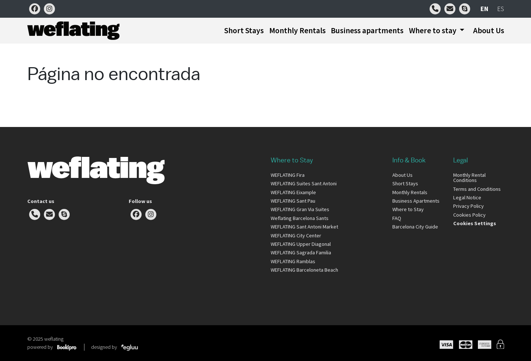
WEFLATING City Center (296, 235)
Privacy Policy (468, 206)
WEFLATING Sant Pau (293, 200)
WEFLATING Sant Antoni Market (304, 226)
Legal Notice (467, 197)
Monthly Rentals (297, 30)
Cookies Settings (474, 223)
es (500, 8)
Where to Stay (408, 209)
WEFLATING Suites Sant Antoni (304, 183)
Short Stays (244, 30)
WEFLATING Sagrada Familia (301, 252)
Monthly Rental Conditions (469, 177)
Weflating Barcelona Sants (300, 218)
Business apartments (367, 30)
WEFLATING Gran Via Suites (300, 209)
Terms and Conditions (477, 189)
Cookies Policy (469, 215)
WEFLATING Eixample (293, 192)
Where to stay (433, 30)
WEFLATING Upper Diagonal (301, 244)
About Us (488, 30)
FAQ (396, 218)
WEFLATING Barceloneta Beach (304, 270)
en (484, 8)
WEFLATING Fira (288, 175)
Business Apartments (416, 200)
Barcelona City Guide (415, 226)
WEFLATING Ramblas (293, 261)
